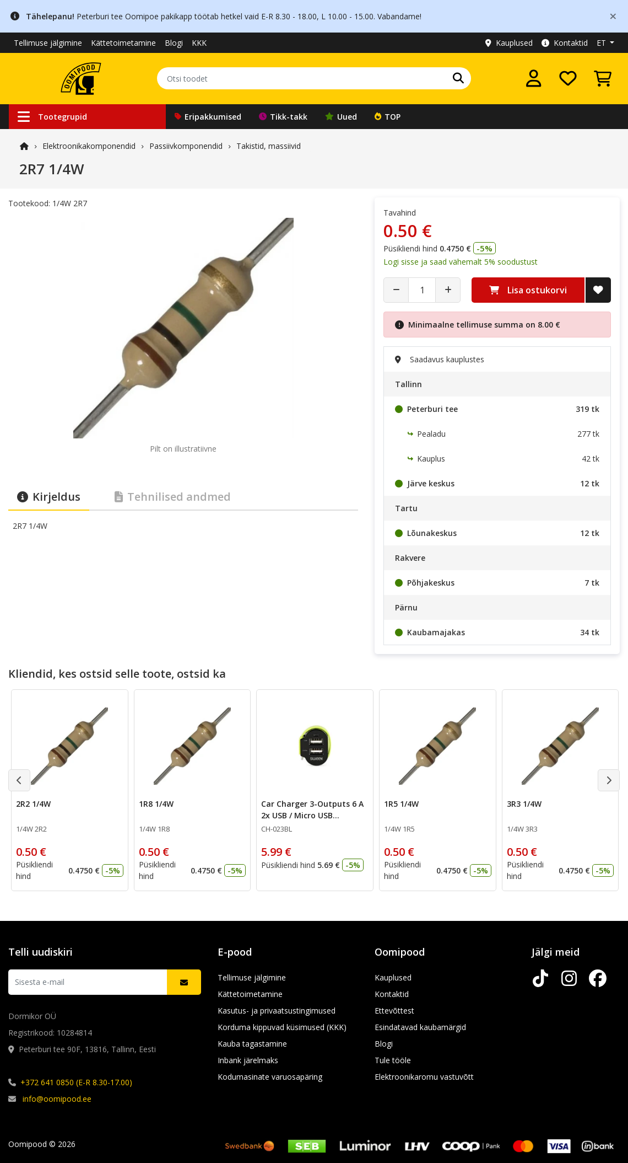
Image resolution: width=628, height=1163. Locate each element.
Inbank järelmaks (248, 1060)
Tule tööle (393, 1060)
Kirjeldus (48, 496)
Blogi (174, 42)
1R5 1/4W (401, 803)
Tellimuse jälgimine (48, 42)
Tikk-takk (283, 116)
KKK (199, 42)
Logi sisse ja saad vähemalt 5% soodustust (460, 261)
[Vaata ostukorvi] (603, 78)
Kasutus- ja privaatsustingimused (276, 1010)
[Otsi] (458, 78)
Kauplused (509, 42)
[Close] (613, 15)
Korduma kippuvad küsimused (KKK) (282, 1027)
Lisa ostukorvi (528, 290)
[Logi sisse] (534, 78)
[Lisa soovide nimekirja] (598, 290)
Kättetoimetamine (123, 42)
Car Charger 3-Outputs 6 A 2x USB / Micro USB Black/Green (312, 815)
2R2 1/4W (33, 803)
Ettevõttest (394, 1010)
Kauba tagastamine (252, 1043)
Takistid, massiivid (268, 146)
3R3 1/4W (524, 803)
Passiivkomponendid (186, 146)
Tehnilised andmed (173, 496)
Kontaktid (565, 42)
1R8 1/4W (156, 803)
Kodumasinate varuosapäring (270, 1076)
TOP (387, 116)
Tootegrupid (52, 117)
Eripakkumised (208, 116)
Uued (341, 116)
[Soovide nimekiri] (568, 78)
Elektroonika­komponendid (89, 146)
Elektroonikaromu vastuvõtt (424, 1076)
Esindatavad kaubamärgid (420, 1027)
